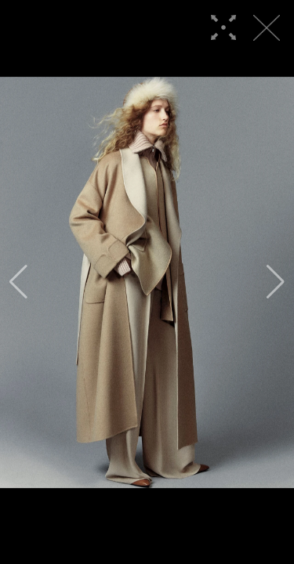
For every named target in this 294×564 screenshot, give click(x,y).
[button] (18, 282)
